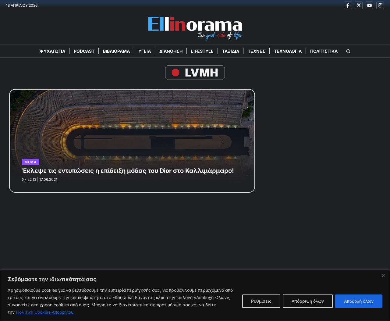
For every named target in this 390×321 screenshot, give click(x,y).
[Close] (383, 275)
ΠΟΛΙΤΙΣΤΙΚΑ (324, 51)
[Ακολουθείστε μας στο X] (358, 5)
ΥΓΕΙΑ (144, 51)
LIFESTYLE (202, 51)
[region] (195, 295)
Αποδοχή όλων (359, 301)
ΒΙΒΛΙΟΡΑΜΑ (116, 51)
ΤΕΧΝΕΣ (256, 51)
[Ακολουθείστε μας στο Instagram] (380, 5)
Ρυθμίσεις (261, 301)
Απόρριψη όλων (308, 301)
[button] (348, 51)
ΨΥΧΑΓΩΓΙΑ (52, 51)
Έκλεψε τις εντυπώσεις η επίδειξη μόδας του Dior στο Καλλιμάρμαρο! (128, 171)
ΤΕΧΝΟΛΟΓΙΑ (288, 51)
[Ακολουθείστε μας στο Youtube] (369, 5)
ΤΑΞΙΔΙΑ (230, 51)
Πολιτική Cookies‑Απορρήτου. (46, 312)
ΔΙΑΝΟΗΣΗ (171, 51)
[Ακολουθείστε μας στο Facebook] (348, 5)
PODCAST (84, 51)
